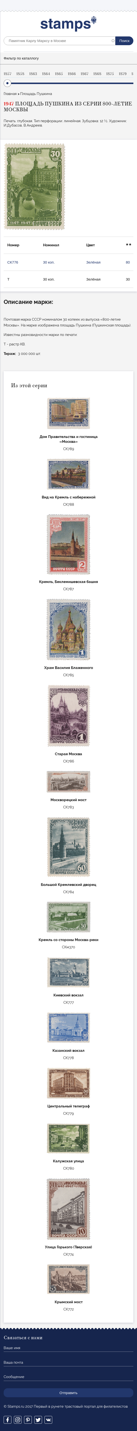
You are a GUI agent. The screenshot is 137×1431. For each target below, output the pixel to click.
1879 (123, 74)
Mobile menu (129, 5)
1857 (7, 74)
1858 (20, 74)
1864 (46, 74)
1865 (59, 74)
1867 (84, 74)
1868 (97, 74)
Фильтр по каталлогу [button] (21, 58)
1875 (110, 74)
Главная (10, 94)
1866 (72, 74)
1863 (33, 74)
